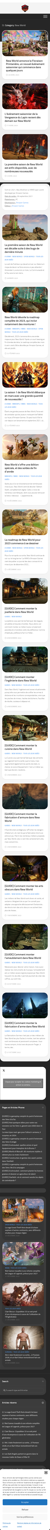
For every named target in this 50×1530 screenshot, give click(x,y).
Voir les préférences (25, 1517)
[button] (46, 1472)
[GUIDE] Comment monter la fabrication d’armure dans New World (22, 817)
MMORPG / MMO (18, 329)
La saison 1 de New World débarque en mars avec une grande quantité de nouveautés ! (25, 396)
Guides (7, 617)
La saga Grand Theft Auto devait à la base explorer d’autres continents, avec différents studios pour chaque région (23, 1230)
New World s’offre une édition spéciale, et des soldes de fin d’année (22, 468)
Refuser (25, 1509)
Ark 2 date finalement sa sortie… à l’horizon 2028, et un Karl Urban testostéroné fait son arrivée (22, 1357)
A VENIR (8, 257)
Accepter (25, 1502)
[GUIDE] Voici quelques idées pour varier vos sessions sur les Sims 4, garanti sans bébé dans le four (22, 1126)
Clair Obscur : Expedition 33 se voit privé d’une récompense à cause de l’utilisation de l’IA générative (22, 1314)
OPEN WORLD (29, 257)
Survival (8, 1352)
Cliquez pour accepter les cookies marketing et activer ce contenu (23, 1083)
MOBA (7, 1268)
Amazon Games (22, 203)
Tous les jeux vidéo (20, 332)
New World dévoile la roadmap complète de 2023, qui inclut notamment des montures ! (22, 321)
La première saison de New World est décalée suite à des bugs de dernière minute (24, 248)
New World (17, 257)
